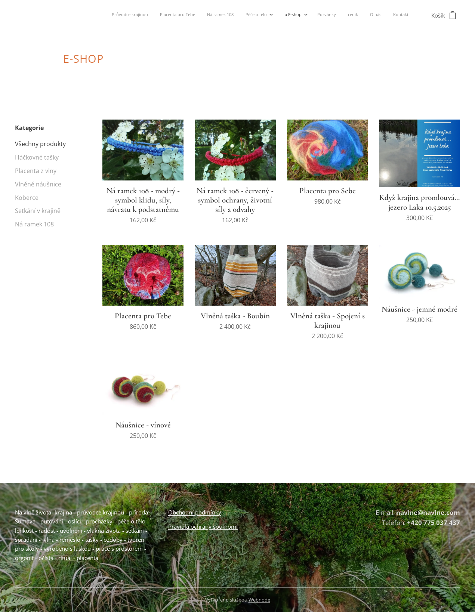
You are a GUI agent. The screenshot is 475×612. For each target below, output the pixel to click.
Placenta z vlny (35, 171)
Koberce (26, 198)
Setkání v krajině (38, 211)
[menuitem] (307, 15)
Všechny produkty (40, 144)
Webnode (259, 599)
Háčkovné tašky (37, 157)
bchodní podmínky (197, 512)
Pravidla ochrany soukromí (203, 526)
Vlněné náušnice (38, 184)
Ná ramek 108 (34, 224)
